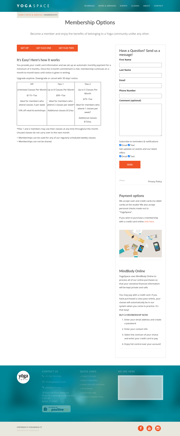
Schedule (89, 6)
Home (21, 15)
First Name (125, 59)
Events (123, 6)
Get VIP (24, 47)
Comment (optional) (130, 100)
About (146, 6)
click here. (149, 221)
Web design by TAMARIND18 (28, 430)
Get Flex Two (66, 47)
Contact (158, 6)
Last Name (125, 69)
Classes (135, 6)
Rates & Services (107, 6)
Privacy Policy (155, 181)
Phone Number (127, 90)
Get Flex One (43, 47)
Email (122, 80)
